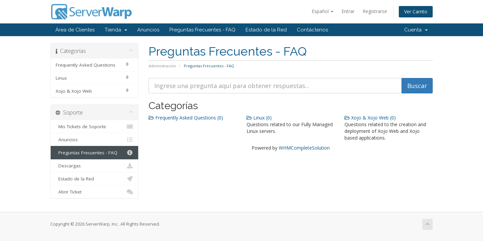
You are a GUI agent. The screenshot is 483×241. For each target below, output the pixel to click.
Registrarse (375, 11)
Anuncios (148, 30)
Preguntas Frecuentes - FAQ (202, 30)
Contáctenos (312, 30)
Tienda (116, 30)
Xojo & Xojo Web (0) (370, 117)
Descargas (94, 166)
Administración (162, 65)
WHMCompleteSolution (304, 148)
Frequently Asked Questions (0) (186, 117)
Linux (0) (259, 117)
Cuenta (416, 30)
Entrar (348, 11)
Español (322, 11)
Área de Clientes (75, 30)
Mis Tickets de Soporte (94, 127)
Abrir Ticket (94, 192)
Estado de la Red (266, 30)
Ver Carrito (415, 11)
